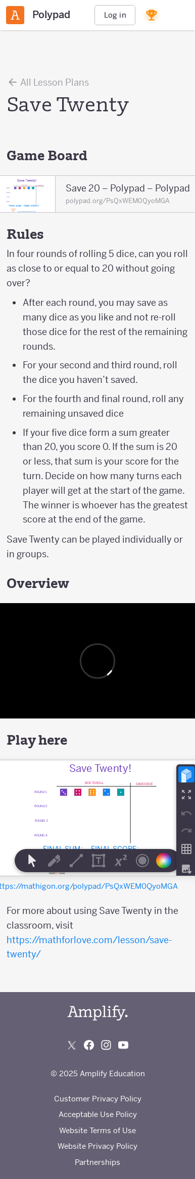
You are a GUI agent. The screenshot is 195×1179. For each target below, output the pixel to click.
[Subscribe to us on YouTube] (123, 1045)
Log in (115, 15)
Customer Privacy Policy (97, 1098)
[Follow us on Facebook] (89, 1045)
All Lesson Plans (48, 82)
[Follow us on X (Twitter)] (71, 1045)
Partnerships (97, 1162)
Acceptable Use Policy (98, 1114)
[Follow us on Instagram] (106, 1045)
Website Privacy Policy (97, 1146)
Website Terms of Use (97, 1130)
